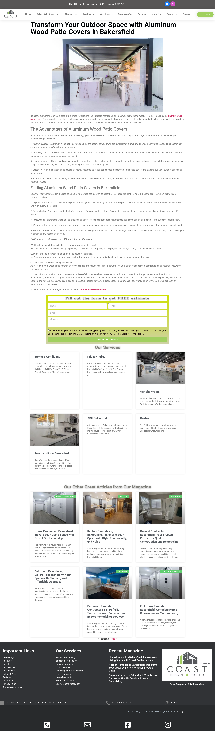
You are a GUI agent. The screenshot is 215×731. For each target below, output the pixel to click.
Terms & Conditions (47, 356)
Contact (175, 702)
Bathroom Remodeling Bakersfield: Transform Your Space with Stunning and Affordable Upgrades (53, 577)
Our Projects (106, 14)
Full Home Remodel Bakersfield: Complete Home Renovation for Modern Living (159, 610)
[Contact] (167, 703)
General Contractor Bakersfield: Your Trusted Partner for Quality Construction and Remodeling (159, 536)
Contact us (172, 14)
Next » (114, 638)
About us (71, 14)
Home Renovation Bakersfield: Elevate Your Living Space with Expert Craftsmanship (54, 535)
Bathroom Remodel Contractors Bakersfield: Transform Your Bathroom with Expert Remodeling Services (107, 611)
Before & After (125, 14)
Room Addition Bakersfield (52, 453)
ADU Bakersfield (97, 418)
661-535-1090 (125, 702)
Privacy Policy (96, 356)
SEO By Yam (182, 711)
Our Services (68, 651)
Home (28, 14)
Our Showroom (150, 391)
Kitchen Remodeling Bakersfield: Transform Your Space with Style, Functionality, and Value (107, 536)
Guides (186, 14)
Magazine (156, 14)
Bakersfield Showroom (48, 14)
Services (89, 14)
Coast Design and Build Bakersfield (187, 684)
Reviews (142, 14)
